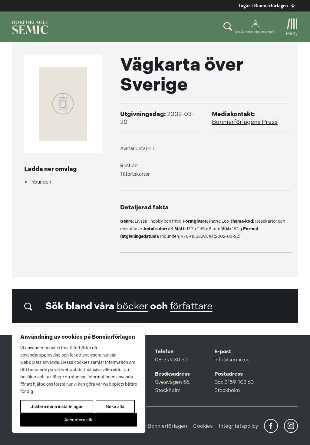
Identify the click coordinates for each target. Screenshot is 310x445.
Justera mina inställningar (57, 406)
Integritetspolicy (238, 426)
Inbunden (40, 182)
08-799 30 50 (171, 360)
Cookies (203, 426)
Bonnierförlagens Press (245, 121)
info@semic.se (232, 360)
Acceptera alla (79, 419)
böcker (132, 306)
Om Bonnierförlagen (162, 426)
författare (191, 306)
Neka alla (115, 406)
